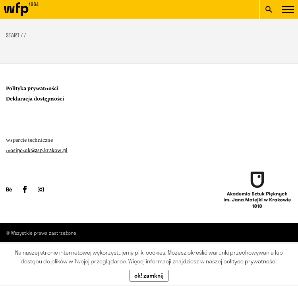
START (12, 35)
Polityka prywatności (32, 88)
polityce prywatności (250, 261)
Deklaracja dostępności (35, 99)
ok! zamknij (149, 275)
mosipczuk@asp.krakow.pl (37, 150)
